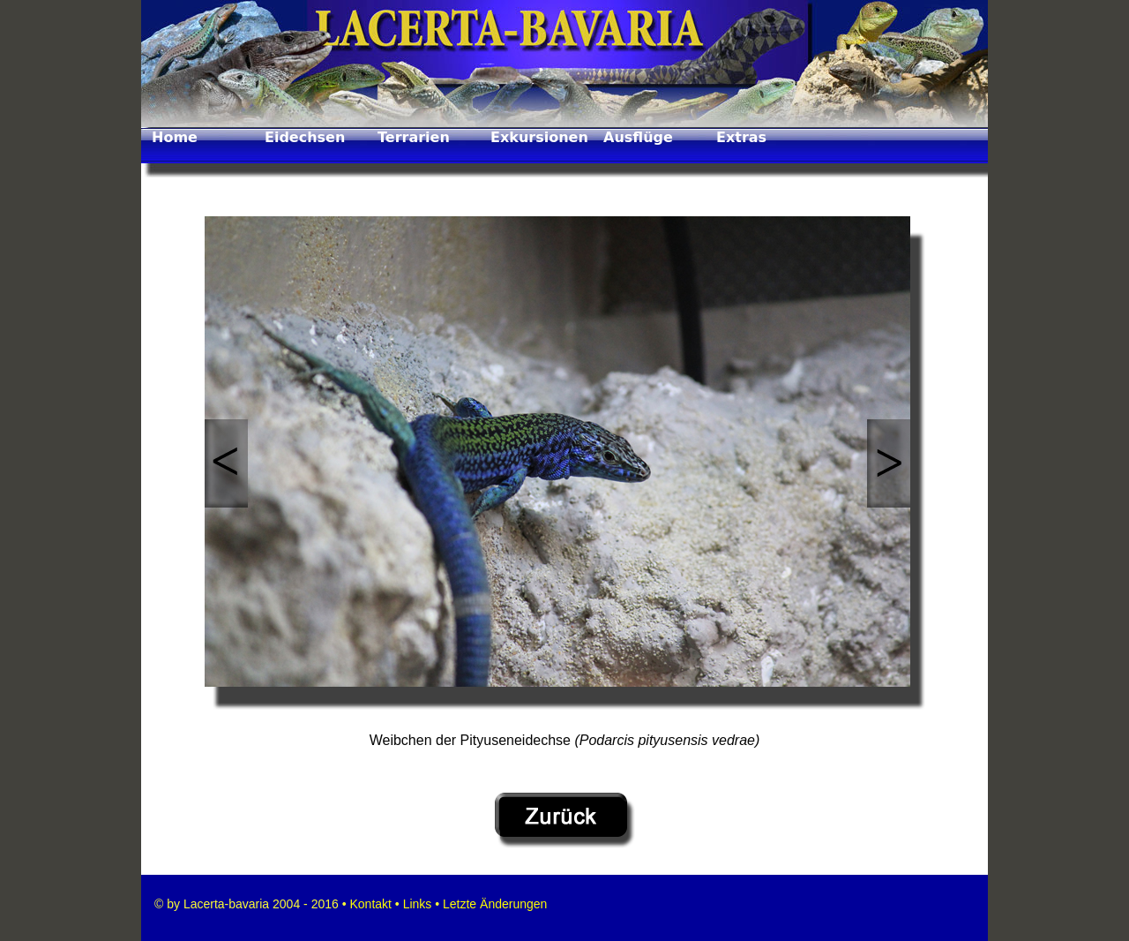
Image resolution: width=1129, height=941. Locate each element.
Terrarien (414, 137)
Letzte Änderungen (493, 904)
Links (417, 904)
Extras (741, 137)
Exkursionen (539, 137)
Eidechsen (305, 137)
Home (175, 137)
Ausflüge (638, 137)
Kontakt (369, 904)
